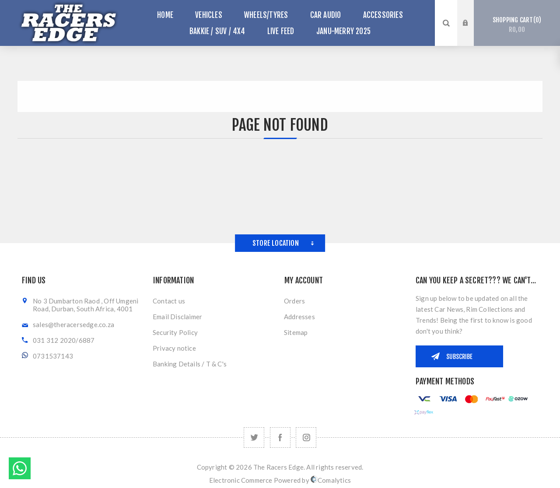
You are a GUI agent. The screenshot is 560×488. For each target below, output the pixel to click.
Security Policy (175, 332)
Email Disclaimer (177, 317)
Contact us (169, 301)
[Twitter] (254, 437)
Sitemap (296, 332)
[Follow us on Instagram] (306, 437)
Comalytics (331, 480)
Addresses (299, 317)
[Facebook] (280, 437)
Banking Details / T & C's (190, 364)
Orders (294, 301)
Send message (20, 468)
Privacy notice (174, 348)
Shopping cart (517, 25)
